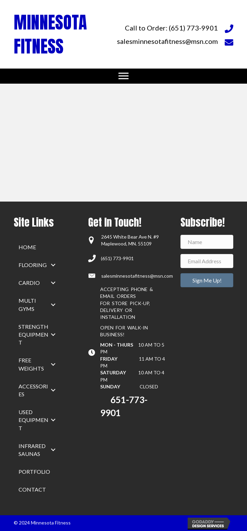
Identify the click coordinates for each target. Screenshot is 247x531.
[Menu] (123, 76)
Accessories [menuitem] (33, 390)
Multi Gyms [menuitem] (27, 304)
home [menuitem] (27, 247)
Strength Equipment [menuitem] (33, 334)
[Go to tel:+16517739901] (174, 27)
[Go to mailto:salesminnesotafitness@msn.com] (174, 41)
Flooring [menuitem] (33, 265)
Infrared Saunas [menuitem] (32, 450)
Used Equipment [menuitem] (33, 420)
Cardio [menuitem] (29, 282)
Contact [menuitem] (32, 489)
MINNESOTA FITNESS (50, 34)
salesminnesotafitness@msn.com (137, 276)
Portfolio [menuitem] (34, 471)
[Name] (206, 242)
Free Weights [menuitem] (31, 364)
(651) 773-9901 (117, 258)
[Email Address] (206, 261)
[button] (53, 265)
